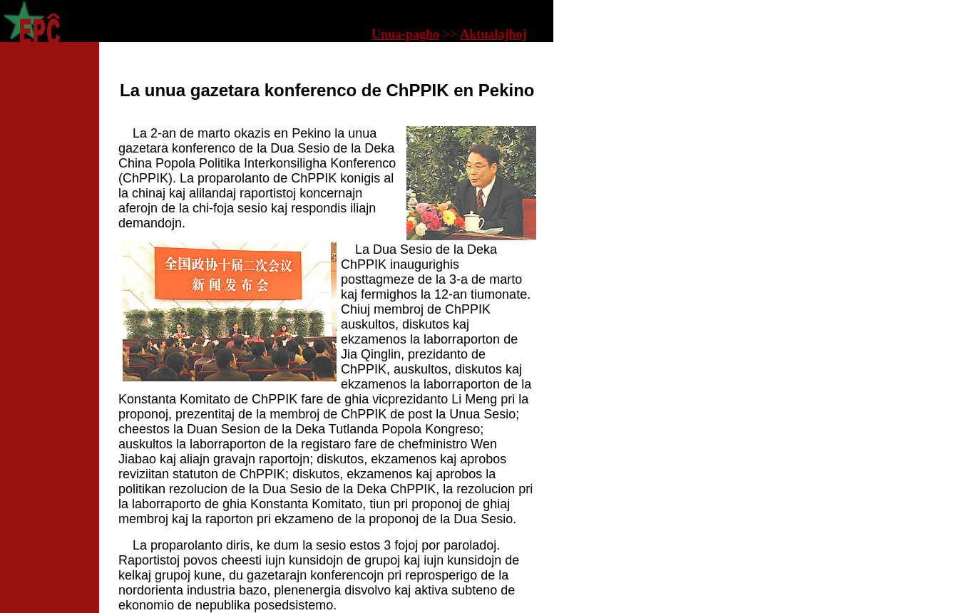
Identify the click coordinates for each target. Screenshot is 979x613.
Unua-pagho (405, 34)
